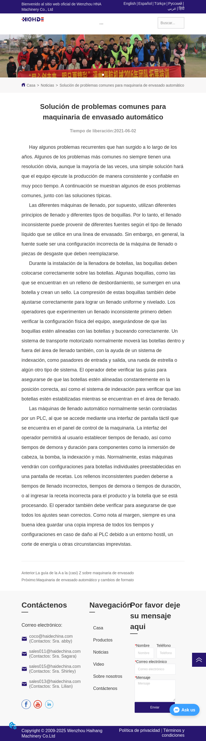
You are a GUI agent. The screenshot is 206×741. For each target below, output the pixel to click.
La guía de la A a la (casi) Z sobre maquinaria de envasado (85, 573)
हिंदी (182, 8)
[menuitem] (101, 24)
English (130, 3)
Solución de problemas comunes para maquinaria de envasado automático (122, 85)
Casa (31, 85)
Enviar (154, 707)
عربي (172, 8)
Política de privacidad (139, 730)
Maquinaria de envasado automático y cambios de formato (85, 580)
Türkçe (160, 3)
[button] (101, 24)
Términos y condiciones (173, 733)
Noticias (47, 85)
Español (145, 3)
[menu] (101, 24)
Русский (175, 3)
